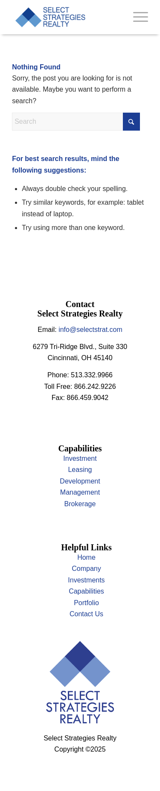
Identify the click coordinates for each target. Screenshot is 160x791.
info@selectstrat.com (90, 329)
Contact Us (86, 614)
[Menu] (136, 17)
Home (86, 557)
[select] (66, 17)
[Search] (76, 122)
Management (80, 492)
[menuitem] (136, 17)
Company (86, 568)
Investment (79, 458)
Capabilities (86, 591)
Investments (86, 580)
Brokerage (80, 503)
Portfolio (86, 602)
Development (80, 481)
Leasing (80, 469)
